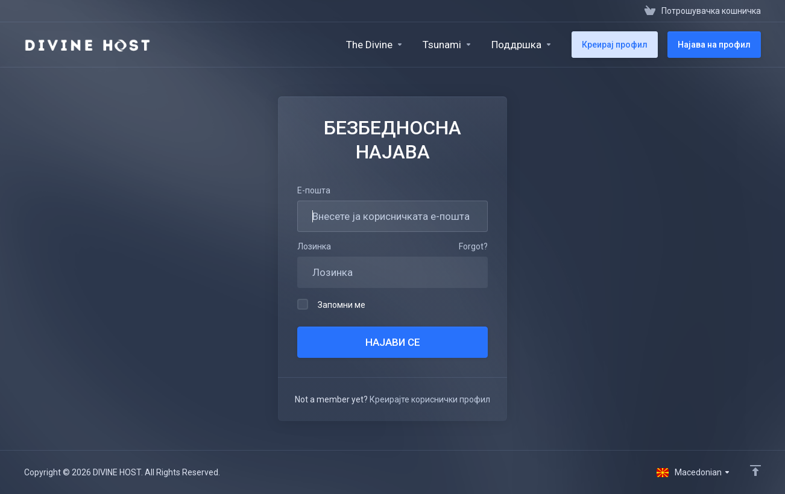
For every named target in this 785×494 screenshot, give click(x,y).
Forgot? (473, 246)
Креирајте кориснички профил (430, 399)
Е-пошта (313, 190)
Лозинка (314, 246)
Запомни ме (331, 304)
